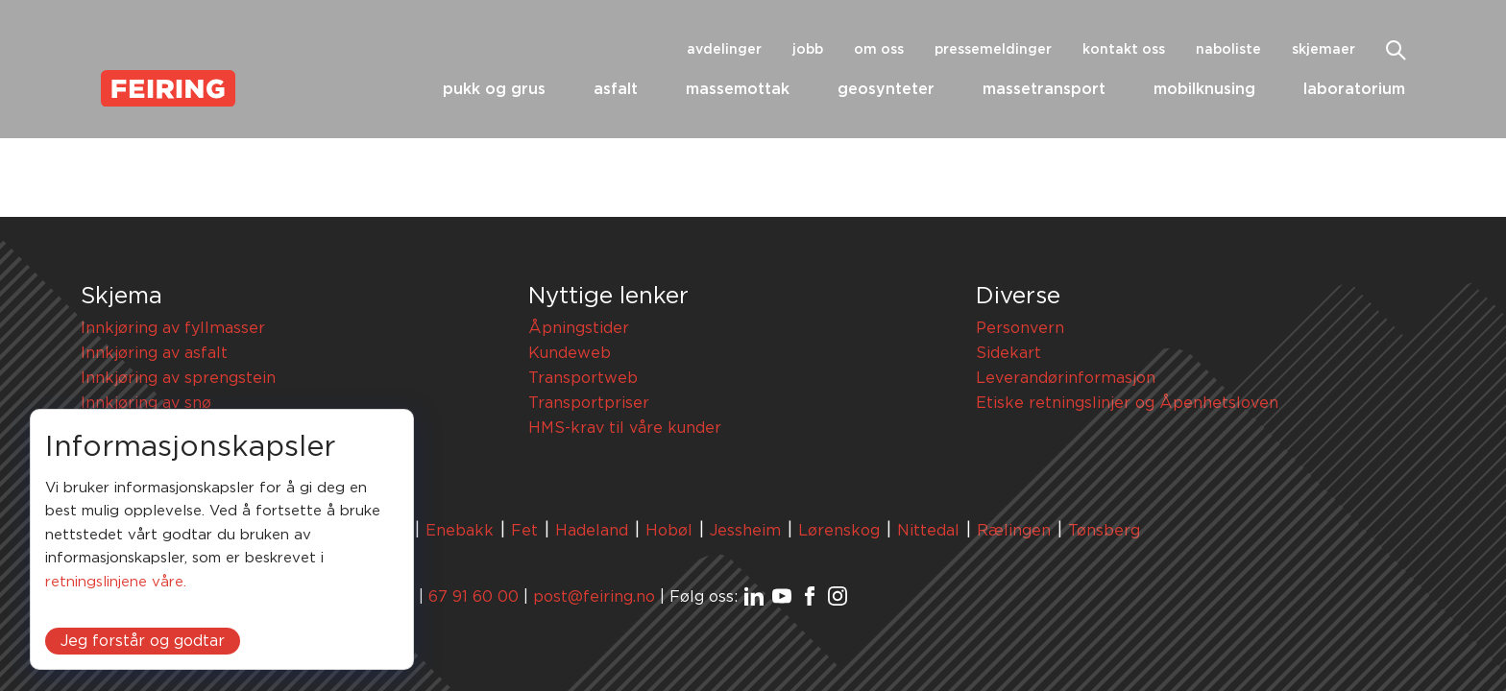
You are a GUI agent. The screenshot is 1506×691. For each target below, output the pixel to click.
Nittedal (928, 530)
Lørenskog (839, 530)
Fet (524, 530)
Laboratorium (1354, 89)
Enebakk (459, 530)
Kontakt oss (1123, 50)
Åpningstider (578, 328)
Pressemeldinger (993, 50)
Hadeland (591, 530)
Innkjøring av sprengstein (178, 378)
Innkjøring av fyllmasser (173, 328)
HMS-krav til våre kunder (624, 428)
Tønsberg (1104, 530)
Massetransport (1044, 89)
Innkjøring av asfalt (154, 353)
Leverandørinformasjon (1065, 378)
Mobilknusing (1204, 89)
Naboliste (1228, 50)
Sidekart (1008, 353)
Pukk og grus (494, 89)
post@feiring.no (594, 597)
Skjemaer (1323, 50)
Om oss (879, 50)
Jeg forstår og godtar (143, 641)
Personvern (1020, 328)
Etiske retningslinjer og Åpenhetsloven (1127, 403)
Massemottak (737, 89)
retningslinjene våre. (115, 582)
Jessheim (745, 530)
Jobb (807, 50)
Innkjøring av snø (146, 403)
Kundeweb (569, 353)
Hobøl (668, 530)
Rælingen (1014, 530)
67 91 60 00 (473, 597)
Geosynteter (886, 89)
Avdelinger (724, 50)
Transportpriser (588, 403)
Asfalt (616, 89)
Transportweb (583, 378)
